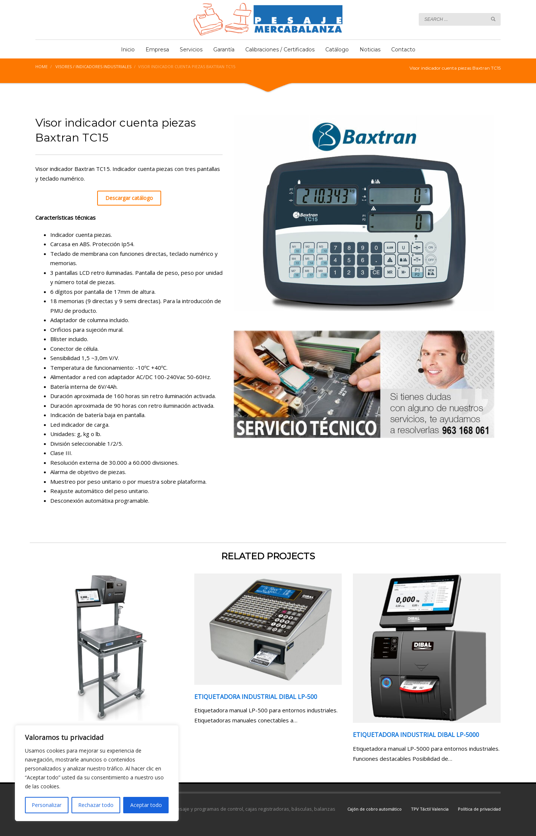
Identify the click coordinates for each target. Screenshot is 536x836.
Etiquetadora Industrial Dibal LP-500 (255, 697)
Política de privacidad (479, 809)
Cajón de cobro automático (374, 809)
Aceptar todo (146, 804)
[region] (97, 773)
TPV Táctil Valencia (430, 809)
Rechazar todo (96, 804)
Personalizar (46, 804)
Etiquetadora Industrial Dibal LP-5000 (416, 735)
